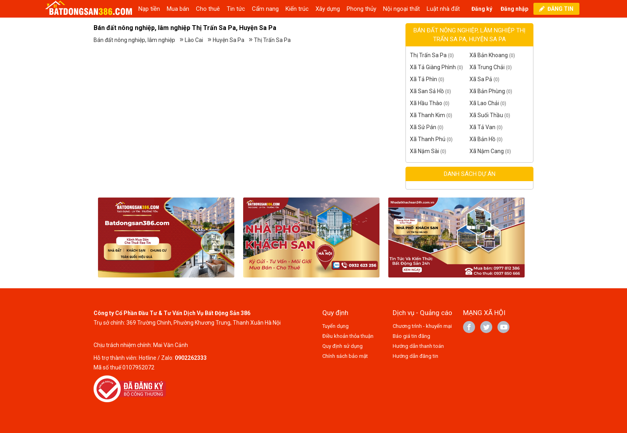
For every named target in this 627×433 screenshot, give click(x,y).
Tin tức (236, 8)
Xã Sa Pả (480, 79)
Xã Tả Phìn (423, 79)
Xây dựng (327, 8)
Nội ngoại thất (401, 8)
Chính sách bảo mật (345, 356)
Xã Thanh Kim (427, 115)
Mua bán (178, 8)
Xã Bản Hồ (482, 139)
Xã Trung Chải (487, 67)
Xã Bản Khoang (488, 55)
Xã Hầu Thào (426, 103)
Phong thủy (361, 8)
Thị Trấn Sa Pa (272, 40)
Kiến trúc (297, 8)
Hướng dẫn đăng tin (415, 356)
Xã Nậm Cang (486, 151)
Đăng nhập (514, 9)
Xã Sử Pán (423, 127)
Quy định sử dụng (342, 346)
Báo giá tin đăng (411, 336)
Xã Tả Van (482, 127)
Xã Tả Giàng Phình (433, 67)
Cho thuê (208, 8)
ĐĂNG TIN (560, 9)
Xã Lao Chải (484, 103)
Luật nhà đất (443, 8)
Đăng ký (481, 9)
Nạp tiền (149, 8)
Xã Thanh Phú (427, 139)
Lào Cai (194, 40)
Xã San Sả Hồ (427, 91)
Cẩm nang (265, 8)
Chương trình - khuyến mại (422, 326)
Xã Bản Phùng (487, 91)
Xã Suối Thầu (486, 115)
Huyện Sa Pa (228, 40)
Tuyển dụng (335, 326)
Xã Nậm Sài (424, 151)
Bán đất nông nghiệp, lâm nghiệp (134, 40)
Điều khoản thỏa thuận (347, 336)
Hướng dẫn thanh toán (418, 346)
